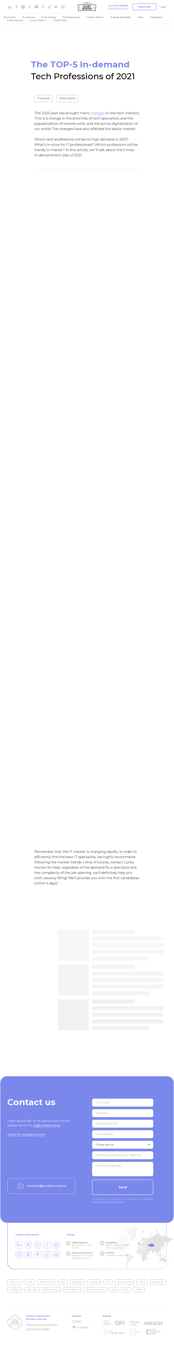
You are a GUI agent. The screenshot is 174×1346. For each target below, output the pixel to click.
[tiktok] (49, 7)
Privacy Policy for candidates (38, 1329)
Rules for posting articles (26, 1135)
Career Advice (95, 17)
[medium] (56, 7)
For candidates (71, 1290)
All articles (9, 17)
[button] (144, 6)
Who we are (15, 1282)
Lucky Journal (15, 20)
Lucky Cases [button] (37, 20)
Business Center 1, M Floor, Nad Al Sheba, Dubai (83, 1256)
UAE (163, 7)
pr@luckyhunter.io (46, 1126)
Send (123, 1188)
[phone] (122, 1124)
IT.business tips (71, 17)
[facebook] (16, 7)
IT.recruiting (49, 17)
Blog (114, 1290)
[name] (122, 1114)
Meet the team (46, 1282)
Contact (139, 1290)
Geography (77, 1282)
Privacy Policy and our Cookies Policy (41, 1325)
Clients (142, 1282)
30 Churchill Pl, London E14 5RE (81, 1246)
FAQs (30, 1282)
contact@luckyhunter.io (46, 1186)
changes (98, 114)
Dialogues (156, 17)
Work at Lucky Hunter (95, 1290)
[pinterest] (43, 7)
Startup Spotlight (120, 17)
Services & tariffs (124, 1282)
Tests (141, 17)
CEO (108, 1282)
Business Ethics (51, 1290)
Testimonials (158, 1282)
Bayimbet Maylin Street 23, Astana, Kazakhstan (117, 1246)
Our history (14, 1290)
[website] (30, 7)
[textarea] (122, 1156)
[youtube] (36, 7)
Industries (94, 1282)
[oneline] (122, 1135)
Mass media (32, 1290)
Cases (62, 1282)
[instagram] (23, 7)
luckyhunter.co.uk (118, 8)
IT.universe (28, 17)
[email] (122, 1103)
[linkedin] (10, 7)
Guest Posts (60, 20)
